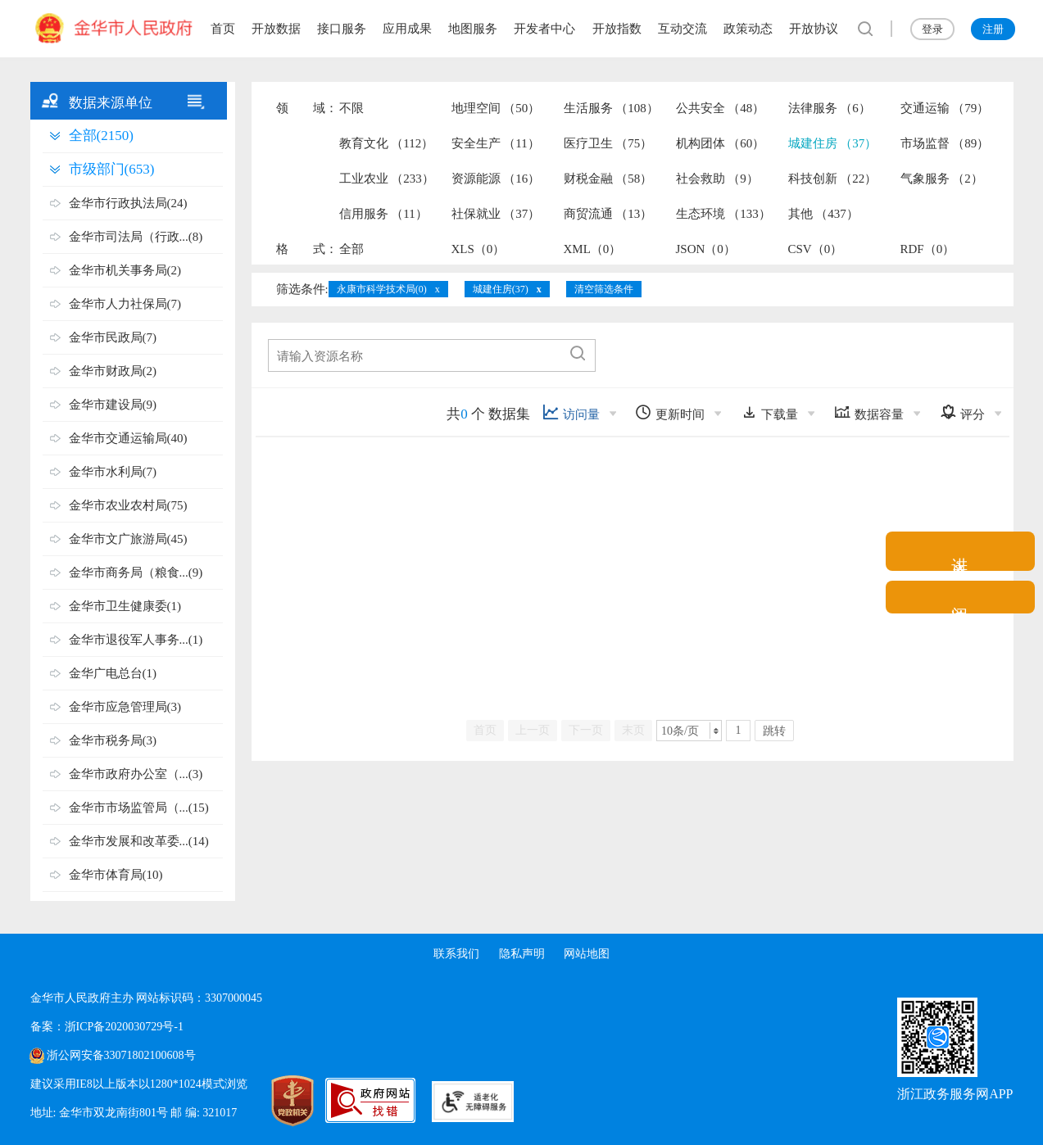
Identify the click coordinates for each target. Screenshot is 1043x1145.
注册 (993, 29)
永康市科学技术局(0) (382, 289)
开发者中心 (544, 28)
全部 (351, 249)
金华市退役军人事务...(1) (136, 639)
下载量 (769, 412)
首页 (223, 28)
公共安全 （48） (720, 108)
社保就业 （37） (496, 213)
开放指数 (617, 28)
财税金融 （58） (608, 178)
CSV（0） (815, 249)
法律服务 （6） (829, 108)
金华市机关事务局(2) (125, 270)
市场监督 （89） (945, 143)
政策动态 (748, 28)
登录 (932, 29)
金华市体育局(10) (116, 874)
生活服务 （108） (611, 108)
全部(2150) (101, 135)
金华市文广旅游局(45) (128, 538)
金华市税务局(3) (113, 740)
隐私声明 (522, 954)
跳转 (774, 731)
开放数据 (276, 28)
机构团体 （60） (720, 143)
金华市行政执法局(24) (128, 203)
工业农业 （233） (386, 178)
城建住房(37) (500, 289)
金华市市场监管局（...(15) (139, 807)
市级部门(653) (112, 169)
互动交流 (682, 28)
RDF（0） (927, 249)
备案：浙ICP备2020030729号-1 (107, 1027)
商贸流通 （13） (608, 213)
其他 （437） (823, 213)
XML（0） (593, 249)
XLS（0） (478, 249)
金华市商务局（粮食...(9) (136, 572)
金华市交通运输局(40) (128, 438)
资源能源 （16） (496, 178)
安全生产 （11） (495, 143)
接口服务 (341, 28)
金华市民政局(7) (113, 337)
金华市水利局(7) (113, 471)
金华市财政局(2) (113, 371)
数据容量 (869, 412)
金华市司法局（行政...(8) (136, 236)
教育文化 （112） (386, 143)
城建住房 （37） (832, 143)
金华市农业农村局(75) (128, 505)
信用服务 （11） (383, 213)
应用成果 (407, 28)
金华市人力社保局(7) (125, 303)
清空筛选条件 (603, 289)
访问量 (571, 412)
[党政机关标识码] (276, 1101)
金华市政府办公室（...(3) (136, 774)
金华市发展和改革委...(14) (139, 841)
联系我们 (456, 954)
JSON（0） (706, 249)
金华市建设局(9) (113, 404)
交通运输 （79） (945, 108)
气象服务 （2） (941, 178)
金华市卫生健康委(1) (125, 606)
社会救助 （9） (717, 178)
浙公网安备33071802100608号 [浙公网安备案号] (121, 1055)
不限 (351, 108)
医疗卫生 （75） (608, 143)
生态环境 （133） (723, 213)
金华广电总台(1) (113, 673)
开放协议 (813, 28)
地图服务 (472, 28)
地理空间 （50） (496, 108)
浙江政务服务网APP (955, 1094)
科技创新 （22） (832, 178)
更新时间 (670, 412)
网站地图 (587, 954)
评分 (962, 412)
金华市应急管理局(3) (125, 706)
